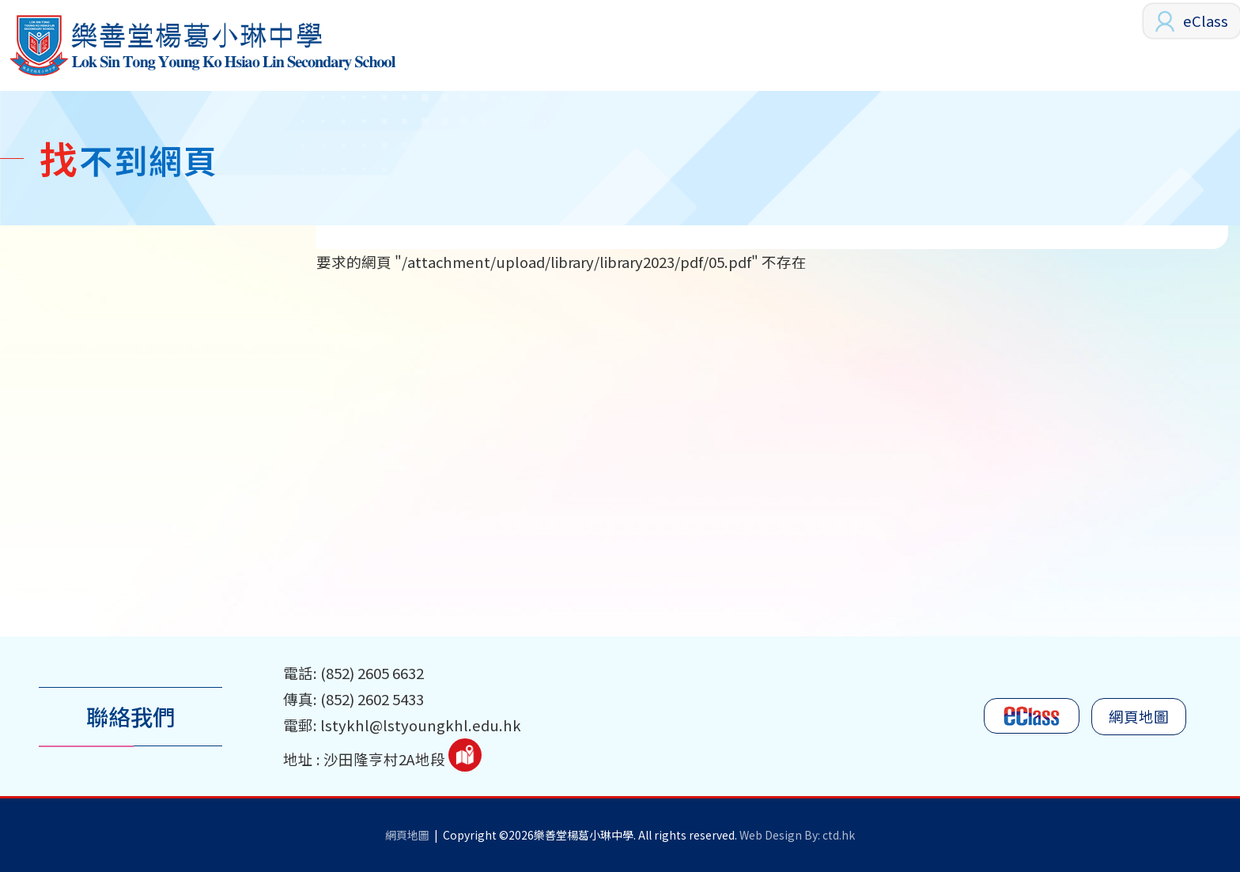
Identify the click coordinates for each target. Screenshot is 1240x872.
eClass (1205, 20)
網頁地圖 (1139, 716)
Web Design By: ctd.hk (797, 835)
